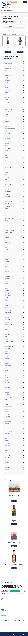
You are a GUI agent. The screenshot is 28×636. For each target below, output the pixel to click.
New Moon (7, 85)
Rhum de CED (7, 392)
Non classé (6, 225)
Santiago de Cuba (9, 356)
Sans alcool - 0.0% (8, 397)
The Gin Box (8, 157)
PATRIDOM (8, 334)
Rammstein (6, 249)
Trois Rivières (8, 382)
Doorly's (7, 288)
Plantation (6, 239)
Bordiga (7, 181)
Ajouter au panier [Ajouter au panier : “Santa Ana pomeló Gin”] (20, 51)
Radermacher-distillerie (9, 346)
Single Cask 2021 (8, 240)
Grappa (6, 165)
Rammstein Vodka (9, 252)
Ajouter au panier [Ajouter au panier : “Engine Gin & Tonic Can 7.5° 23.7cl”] (14, 546)
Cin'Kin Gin (7, 126)
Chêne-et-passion (4, 599)
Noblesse (7, 87)
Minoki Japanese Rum (9, 324)
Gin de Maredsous (9, 135)
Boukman (7, 261)
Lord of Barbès (8, 148)
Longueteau (8, 375)
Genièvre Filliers (8, 191)
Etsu (6, 131)
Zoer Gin (7, 160)
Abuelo (7, 256)
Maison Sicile (8, 80)
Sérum (7, 360)
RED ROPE (8, 348)
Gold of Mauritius (8, 295)
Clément (7, 273)
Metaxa (7, 409)
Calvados (6, 92)
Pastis (6, 227)
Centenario (7, 268)
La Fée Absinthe (8, 68)
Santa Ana (7, 153)
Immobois (2, 609)
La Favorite (6, 172)
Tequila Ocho (8, 423)
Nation (7, 327)
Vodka (6, 438)
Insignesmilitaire (3, 610)
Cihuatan (7, 271)
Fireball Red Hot (8, 189)
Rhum (6, 254)
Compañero (8, 276)
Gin (5, 119)
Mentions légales (3, 615)
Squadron (6, 411)
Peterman (7, 237)
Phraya (7, 336)
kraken (7, 307)
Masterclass (8, 319)
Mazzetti (7, 203)
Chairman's (7, 269)
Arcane (7, 385)
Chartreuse (7, 186)
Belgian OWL (8, 450)
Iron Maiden (8, 300)
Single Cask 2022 (8, 242)
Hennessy (7, 111)
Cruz (6, 247)
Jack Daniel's (8, 455)
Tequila (6, 418)
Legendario (7, 314)
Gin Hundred (8, 138)
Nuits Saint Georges (9, 435)
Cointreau (7, 78)
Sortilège (7, 208)
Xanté (7, 211)
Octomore (7, 464)
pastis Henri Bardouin (9, 232)
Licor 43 (7, 198)
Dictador (7, 283)
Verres (6, 428)
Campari (7, 77)
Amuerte (7, 121)
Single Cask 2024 (10, 341)
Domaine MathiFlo (9, 433)
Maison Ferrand (7, 213)
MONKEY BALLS (8, 206)
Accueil (1, 10)
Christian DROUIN (9, 94)
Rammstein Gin (8, 152)
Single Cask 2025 (10, 343)
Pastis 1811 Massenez (10, 230)
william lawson (8, 467)
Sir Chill (7, 155)
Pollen (7, 399)
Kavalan (7, 460)
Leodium (7, 145)
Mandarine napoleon (9, 201)
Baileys (7, 179)
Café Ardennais (8, 184)
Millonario (7, 322)
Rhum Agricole (7, 363)
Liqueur (6, 174)
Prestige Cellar (9, 339)
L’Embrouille (8, 196)
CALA (7, 124)
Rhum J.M (7, 380)
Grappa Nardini (8, 169)
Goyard (6, 162)
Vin (5, 430)
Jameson (7, 457)
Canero (7, 264)
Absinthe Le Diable (9, 63)
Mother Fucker (8, 389)
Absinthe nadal (8, 65)
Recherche (14, 634)
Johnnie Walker (8, 459)
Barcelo (7, 259)
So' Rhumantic (7, 402)
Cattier (7, 99)
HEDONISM (8, 452)
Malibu (7, 82)
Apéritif (6, 70)
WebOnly (2, 598)
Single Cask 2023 (8, 244)
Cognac (6, 104)
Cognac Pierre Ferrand (9, 106)
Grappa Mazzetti (8, 167)
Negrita (7, 329)
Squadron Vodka (7, 414)
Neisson (7, 377)
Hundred (7, 143)
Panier (22, 634)
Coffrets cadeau (7, 102)
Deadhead (7, 281)
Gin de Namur (8, 136)
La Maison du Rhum (9, 312)
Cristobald (7, 278)
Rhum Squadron (7, 394)
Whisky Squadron (7, 469)
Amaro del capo (8, 177)
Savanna (7, 358)
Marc (5, 215)
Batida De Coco (8, 75)
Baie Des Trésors (8, 365)
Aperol (7, 73)
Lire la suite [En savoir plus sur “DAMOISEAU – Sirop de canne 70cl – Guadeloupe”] (14, 568)
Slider (6, 401)
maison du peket (8, 235)
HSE (6, 298)
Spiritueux (6, 404)
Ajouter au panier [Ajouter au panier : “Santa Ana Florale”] (8, 51)
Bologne (7, 368)
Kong (7, 305)
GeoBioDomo (3, 603)
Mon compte (4, 634)
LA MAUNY (7, 373)
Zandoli (6, 472)
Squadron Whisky (7, 416)
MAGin (7, 150)
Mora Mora (6, 223)
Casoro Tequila (8, 419)
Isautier (7, 302)
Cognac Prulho (8, 107)
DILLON (7, 370)
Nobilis (7, 331)
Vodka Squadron (7, 447)
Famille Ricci (8, 293)
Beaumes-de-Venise (9, 431)
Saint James (8, 353)
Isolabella (7, 194)
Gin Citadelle (8, 133)
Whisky (6, 448)
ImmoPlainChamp (4, 604)
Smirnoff (7, 443)
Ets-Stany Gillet (3, 600)
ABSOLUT (7, 440)
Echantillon (7, 290)
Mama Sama (8, 387)
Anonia (7, 123)
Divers (6, 116)
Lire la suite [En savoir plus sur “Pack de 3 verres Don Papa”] (14, 500)
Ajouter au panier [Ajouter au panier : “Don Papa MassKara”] (14, 524)
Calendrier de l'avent (8, 90)
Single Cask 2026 (10, 344)
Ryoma (7, 351)
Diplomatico (7, 114)
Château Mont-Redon (9, 218)
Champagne (7, 97)
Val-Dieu (7, 210)
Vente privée (7, 426)
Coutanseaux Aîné (9, 109)
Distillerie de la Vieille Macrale (10, 128)
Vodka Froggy (8, 445)
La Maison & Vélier (9, 310)
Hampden (7, 297)
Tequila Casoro (8, 421)
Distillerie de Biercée (9, 406)
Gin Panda (7, 140)
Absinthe (6, 61)
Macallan (7, 462)
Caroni (7, 266)
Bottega (7, 182)
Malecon (7, 317)
